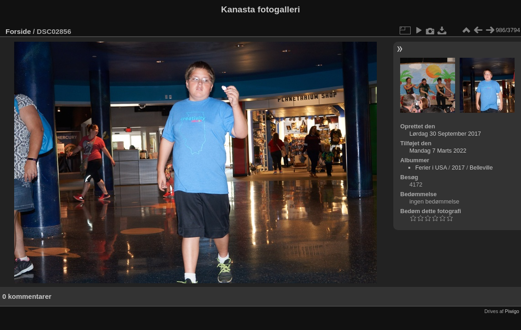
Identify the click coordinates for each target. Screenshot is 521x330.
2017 (458, 167)
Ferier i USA (431, 167)
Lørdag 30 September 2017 (445, 133)
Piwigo (512, 311)
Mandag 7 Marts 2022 (438, 150)
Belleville (481, 167)
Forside (18, 31)
